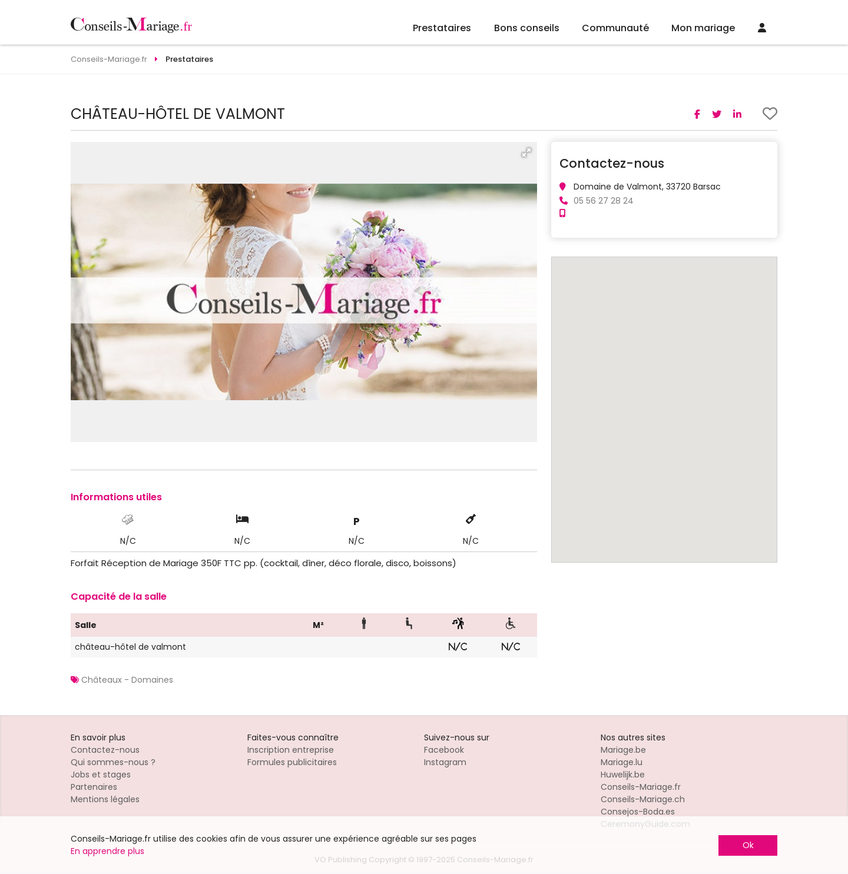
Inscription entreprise (290, 750)
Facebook (444, 750)
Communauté (615, 28)
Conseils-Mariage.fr (641, 787)
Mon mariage (703, 28)
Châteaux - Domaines (127, 680)
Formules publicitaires (292, 762)
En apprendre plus (107, 851)
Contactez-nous (105, 750)
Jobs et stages (101, 774)
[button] (526, 152)
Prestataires (442, 28)
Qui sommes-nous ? (113, 762)
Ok (748, 845)
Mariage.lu (621, 762)
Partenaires (94, 787)
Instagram (445, 762)
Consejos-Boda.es (638, 811)
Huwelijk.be (623, 774)
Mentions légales (105, 799)
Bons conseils (526, 28)
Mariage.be (623, 750)
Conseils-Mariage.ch (643, 799)
